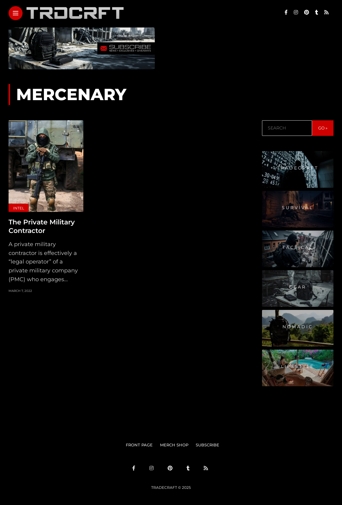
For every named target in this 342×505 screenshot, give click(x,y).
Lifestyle (297, 366)
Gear (297, 287)
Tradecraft (297, 168)
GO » (322, 127)
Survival (297, 207)
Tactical (297, 247)
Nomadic (297, 326)
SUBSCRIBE (207, 444)
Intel (18, 208)
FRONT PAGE (139, 444)
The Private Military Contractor (42, 226)
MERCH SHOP (174, 444)
